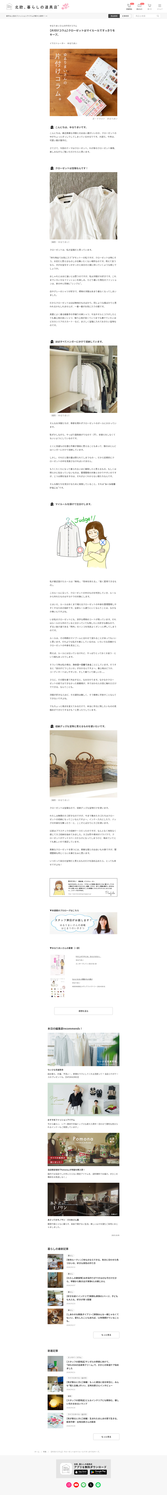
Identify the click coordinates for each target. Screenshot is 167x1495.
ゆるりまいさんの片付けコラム (63, 25)
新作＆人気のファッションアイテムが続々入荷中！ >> (26, 16)
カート (149, 9)
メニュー (160, 9)
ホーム (37, 1451)
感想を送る (83, 1011)
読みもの (139, 9)
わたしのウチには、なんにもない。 (88, 956)
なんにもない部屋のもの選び (82, 979)
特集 (44, 1451)
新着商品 (129, 9)
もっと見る (106, 1334)
